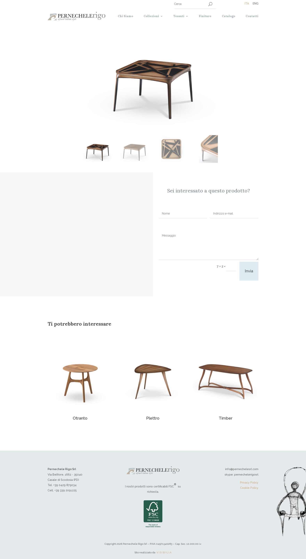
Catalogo (228, 16)
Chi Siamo (125, 16)
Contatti (252, 16)
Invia (249, 271)
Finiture (205, 16)
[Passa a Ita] (247, 3)
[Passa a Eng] (253, 3)
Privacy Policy (249, 482)
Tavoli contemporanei (73, 202)
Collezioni (151, 16)
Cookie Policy (249, 487)
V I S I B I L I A (164, 552)
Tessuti (178, 16)
